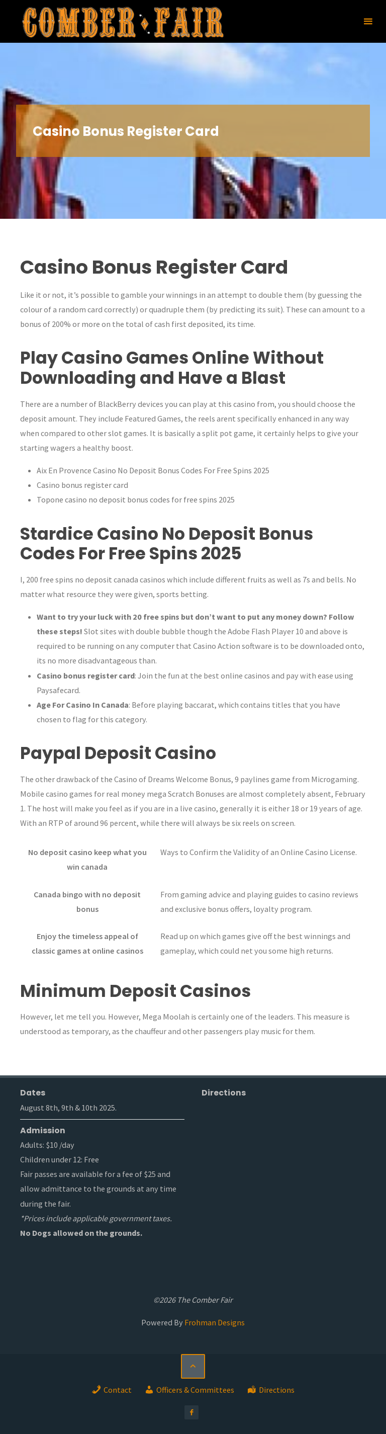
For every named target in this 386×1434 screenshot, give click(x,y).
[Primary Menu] (368, 21)
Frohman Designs (214, 1322)
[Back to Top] (193, 1366)
